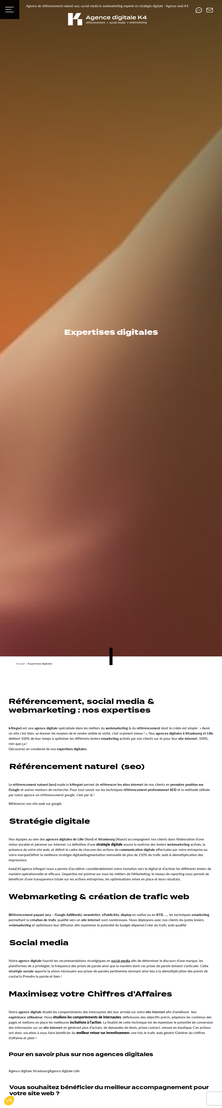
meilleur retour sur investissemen (102, 1032)
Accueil (20, 663)
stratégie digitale (109, 844)
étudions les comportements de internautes (87, 1016)
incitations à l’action (85, 1022)
